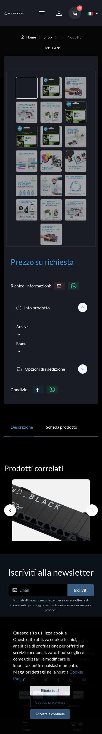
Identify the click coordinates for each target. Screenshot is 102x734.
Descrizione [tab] (22, 426)
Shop (48, 37)
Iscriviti (81, 590)
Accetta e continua (50, 714)
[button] (51, 307)
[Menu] (42, 13)
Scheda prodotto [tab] (61, 426)
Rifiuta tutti (50, 690)
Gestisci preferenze (50, 702)
